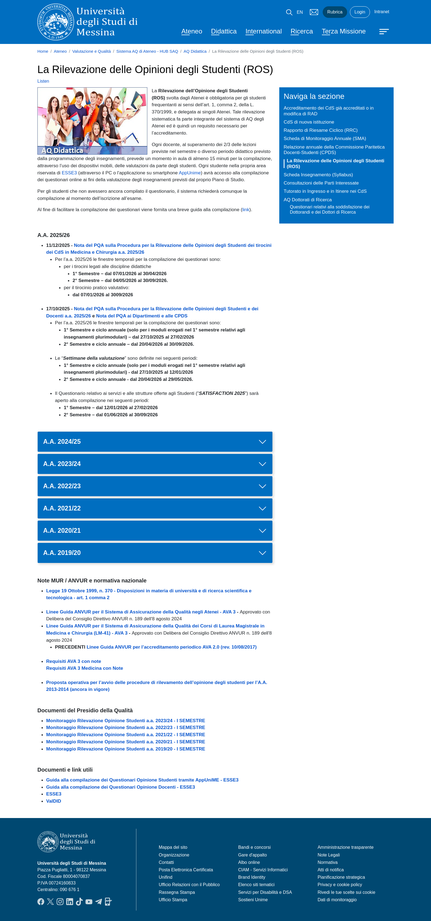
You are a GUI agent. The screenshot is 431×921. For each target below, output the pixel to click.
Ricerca (302, 31)
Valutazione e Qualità (91, 51)
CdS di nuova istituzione (309, 122)
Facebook (40, 901)
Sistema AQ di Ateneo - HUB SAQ (147, 51)
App (108, 901)
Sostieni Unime (253, 899)
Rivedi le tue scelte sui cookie (346, 892)
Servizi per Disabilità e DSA (265, 892)
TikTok (79, 901)
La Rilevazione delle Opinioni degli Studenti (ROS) (335, 163)
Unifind (165, 877)
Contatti (166, 862)
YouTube (88, 901)
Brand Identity (251, 877)
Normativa (327, 862)
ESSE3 (69, 172)
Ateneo (191, 31)
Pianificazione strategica (341, 877)
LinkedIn (69, 901)
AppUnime (190, 172)
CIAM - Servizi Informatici (263, 869)
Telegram (98, 901)
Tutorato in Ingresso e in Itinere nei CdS (325, 191)
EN (300, 12)
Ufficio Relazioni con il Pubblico (189, 884)
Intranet (381, 11)
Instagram (60, 901)
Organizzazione (174, 855)
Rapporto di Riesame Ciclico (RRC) (321, 130)
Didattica (224, 31)
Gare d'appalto (252, 855)
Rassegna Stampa (177, 892)
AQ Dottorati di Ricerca (308, 199)
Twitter (50, 901)
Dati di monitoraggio (337, 899)
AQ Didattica (195, 51)
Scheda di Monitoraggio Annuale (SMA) (325, 138)
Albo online (249, 862)
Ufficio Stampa (173, 899)
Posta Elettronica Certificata (186, 869)
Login (360, 12)
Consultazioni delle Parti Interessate (321, 183)
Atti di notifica (330, 869)
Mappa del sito (173, 847)
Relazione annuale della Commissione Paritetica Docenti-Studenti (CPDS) (334, 149)
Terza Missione (344, 31)
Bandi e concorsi (254, 847)
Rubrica (334, 12)
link (245, 209)
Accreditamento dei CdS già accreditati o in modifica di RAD (329, 110)
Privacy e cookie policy (339, 884)
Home (42, 51)
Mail (314, 12)
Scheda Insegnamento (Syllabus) (318, 174)
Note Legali (328, 855)
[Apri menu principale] (381, 31)
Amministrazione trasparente (345, 847)
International (263, 31)
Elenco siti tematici (256, 884)
